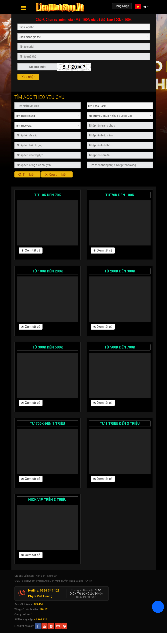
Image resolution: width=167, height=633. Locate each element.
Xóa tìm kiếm (57, 174)
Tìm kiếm (27, 174)
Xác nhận (28, 77)
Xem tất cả (30, 250)
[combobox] (83, 27)
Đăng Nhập (122, 6)
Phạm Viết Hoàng (40, 596)
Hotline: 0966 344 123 (44, 590)
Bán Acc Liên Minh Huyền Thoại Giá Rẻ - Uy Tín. (66, 580)
